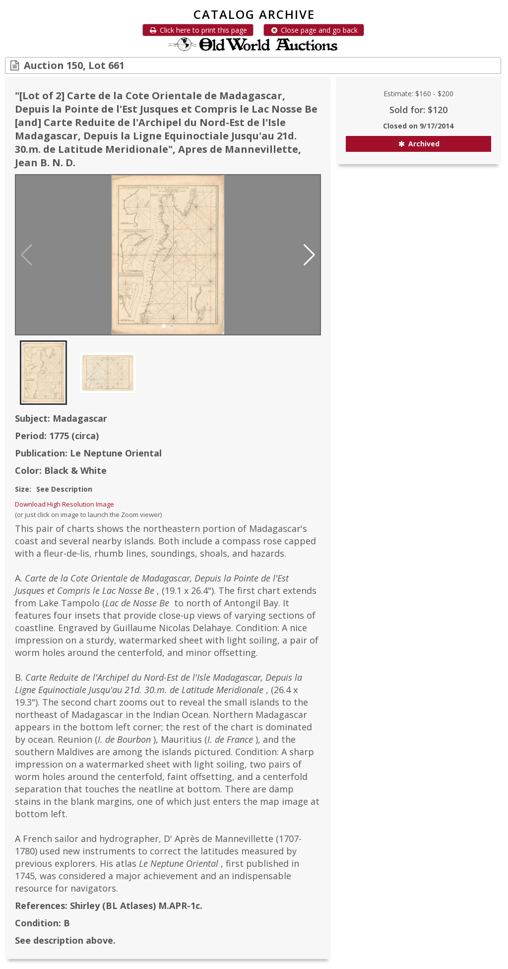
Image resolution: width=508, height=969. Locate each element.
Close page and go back (314, 30)
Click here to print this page (198, 30)
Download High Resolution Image (64, 504)
